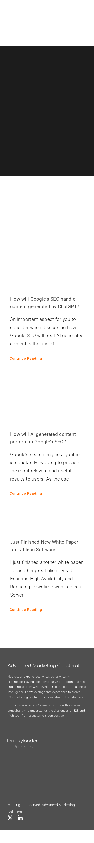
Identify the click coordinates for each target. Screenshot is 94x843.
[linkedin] (20, 817)
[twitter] (10, 817)
